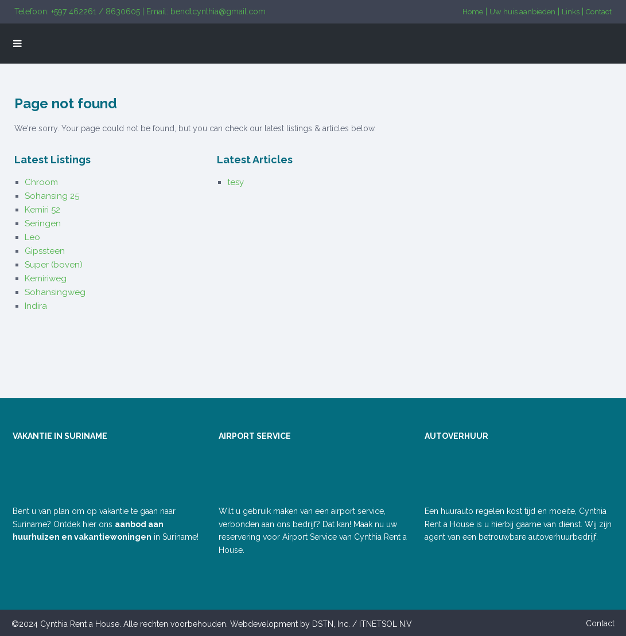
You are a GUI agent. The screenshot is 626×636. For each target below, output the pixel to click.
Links (571, 11)
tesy (235, 182)
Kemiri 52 (42, 210)
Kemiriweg (46, 278)
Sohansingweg (55, 292)
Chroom (41, 182)
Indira (36, 306)
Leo (32, 237)
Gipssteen (45, 251)
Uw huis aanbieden (522, 11)
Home (472, 11)
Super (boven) (54, 265)
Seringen (43, 223)
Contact (599, 11)
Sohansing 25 (52, 196)
